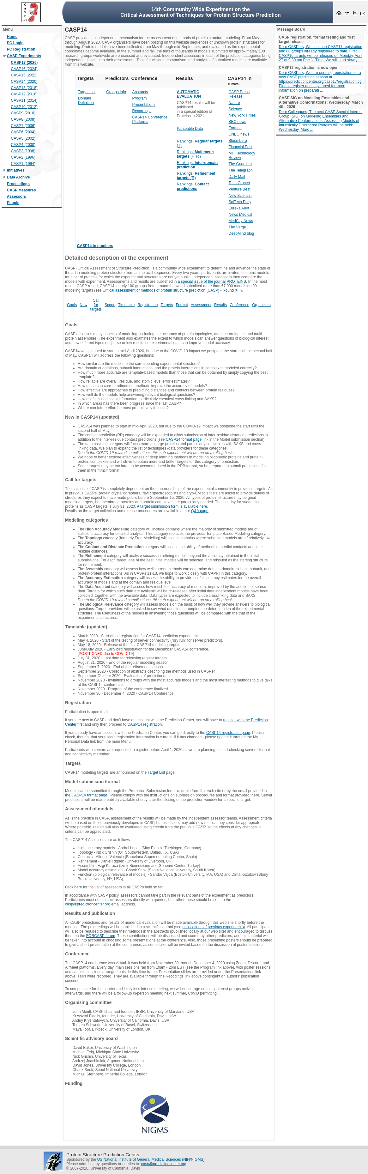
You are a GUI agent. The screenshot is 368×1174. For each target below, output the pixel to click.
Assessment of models (89, 808)
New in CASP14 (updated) (92, 417)
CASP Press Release (239, 94)
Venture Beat (239, 189)
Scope (110, 305)
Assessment (201, 305)
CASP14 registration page (228, 732)
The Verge (237, 227)
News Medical (240, 214)
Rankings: (193, 186)
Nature (234, 102)
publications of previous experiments (213, 927)
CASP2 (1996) (23, 157)
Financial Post (240, 147)
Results (220, 305)
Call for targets (96, 305)
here (78, 887)
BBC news (237, 121)
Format (182, 305)
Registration (147, 305)
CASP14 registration (144, 724)
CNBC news (239, 134)
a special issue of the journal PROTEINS (212, 281)
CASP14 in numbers (95, 246)
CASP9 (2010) (23, 113)
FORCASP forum (100, 936)
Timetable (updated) (86, 626)
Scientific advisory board (91, 1038)
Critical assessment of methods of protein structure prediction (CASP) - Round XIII (172, 290)
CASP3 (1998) (23, 151)
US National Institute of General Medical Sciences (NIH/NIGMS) (150, 1159)
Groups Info (116, 92)
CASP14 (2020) (24, 81)
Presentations (143, 104)
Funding (73, 1083)
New (83, 305)
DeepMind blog (241, 233)
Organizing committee (88, 1002)
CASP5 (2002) (23, 138)
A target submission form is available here (172, 506)
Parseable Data (190, 128)
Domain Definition (86, 100)
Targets (166, 305)
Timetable (126, 305)
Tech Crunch (239, 183)
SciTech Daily (240, 202)
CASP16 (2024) (24, 69)
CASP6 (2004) (23, 132)
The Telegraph (241, 170)
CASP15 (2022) (24, 75)
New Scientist (240, 195)
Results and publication (90, 913)
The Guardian (240, 164)
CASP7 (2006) (23, 126)
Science (235, 109)
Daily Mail (237, 176)
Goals (72, 305)
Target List (86, 92)
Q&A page (199, 511)
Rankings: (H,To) (195, 154)
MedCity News (241, 221)
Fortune (235, 128)
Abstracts (140, 92)
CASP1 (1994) (23, 163)
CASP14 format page (184, 439)
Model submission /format (92, 781)
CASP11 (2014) (24, 100)
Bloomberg (238, 140)
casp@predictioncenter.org (87, 904)
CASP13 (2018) (24, 88)
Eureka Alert (239, 208)
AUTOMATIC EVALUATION (189, 94)
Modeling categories (86, 520)
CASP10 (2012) (24, 107)
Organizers (261, 305)
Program (139, 98)
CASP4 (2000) (23, 144)
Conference (239, 305)
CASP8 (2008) (23, 119)
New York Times (242, 115)
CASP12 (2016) (24, 94)
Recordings (142, 111)
